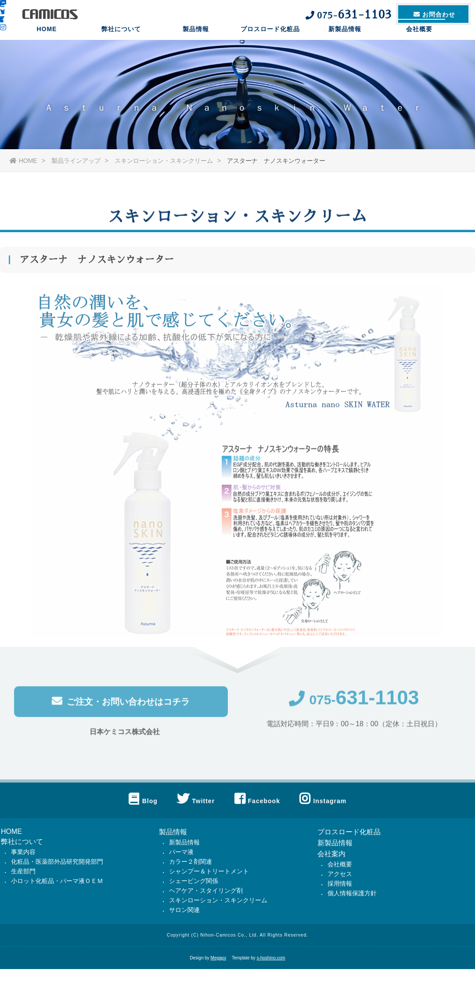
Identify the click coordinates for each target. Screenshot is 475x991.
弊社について (121, 41)
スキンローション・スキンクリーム (164, 160)
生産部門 (23, 871)
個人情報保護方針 (352, 893)
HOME (46, 41)
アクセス (339, 873)
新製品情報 (344, 41)
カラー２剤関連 (190, 861)
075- (354, 702)
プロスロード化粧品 (270, 41)
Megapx (219, 957)
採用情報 (339, 883)
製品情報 (196, 41)
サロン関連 (184, 909)
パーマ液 (181, 851)
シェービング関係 (193, 880)
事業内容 (23, 851)
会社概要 (419, 41)
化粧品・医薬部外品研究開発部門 (57, 861)
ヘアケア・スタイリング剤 (206, 890)
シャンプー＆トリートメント (209, 871)
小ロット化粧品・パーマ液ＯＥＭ (57, 880)
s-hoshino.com (271, 957)
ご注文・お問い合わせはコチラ (121, 703)
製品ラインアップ (76, 160)
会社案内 (331, 854)
